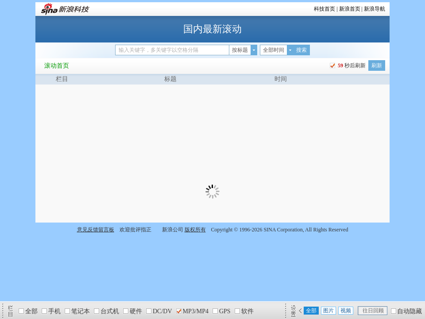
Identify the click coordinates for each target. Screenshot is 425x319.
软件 (247, 311)
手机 (54, 311)
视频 (345, 310)
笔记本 (80, 311)
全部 (31, 311)
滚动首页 (56, 65)
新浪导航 (374, 9)
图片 (328, 310)
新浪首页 (349, 9)
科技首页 (324, 9)
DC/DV (162, 311)
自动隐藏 (409, 311)
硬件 (136, 311)
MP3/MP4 (196, 311)
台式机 (109, 311)
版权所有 (195, 230)
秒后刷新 (351, 65)
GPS (225, 311)
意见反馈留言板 (95, 230)
